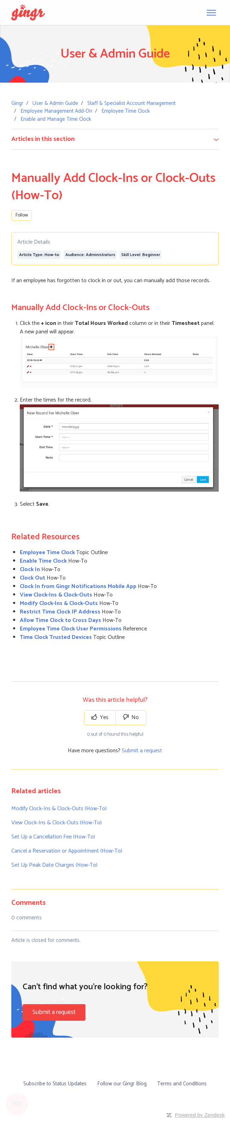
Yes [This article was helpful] (100, 717)
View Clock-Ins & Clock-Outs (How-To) (56, 823)
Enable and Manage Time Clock (55, 119)
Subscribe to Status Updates (55, 1083)
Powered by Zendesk (200, 1115)
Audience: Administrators (90, 254)
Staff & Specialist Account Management (131, 103)
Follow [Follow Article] (22, 215)
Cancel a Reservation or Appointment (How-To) (66, 851)
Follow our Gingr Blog (122, 1083)
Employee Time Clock (125, 111)
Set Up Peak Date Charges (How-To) (54, 865)
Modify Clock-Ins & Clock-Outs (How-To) (59, 808)
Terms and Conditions (182, 1083)
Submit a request (142, 750)
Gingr (17, 103)
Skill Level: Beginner (140, 254)
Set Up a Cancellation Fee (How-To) (53, 837)
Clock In (30, 569)
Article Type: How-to (39, 254)
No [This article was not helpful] (131, 717)
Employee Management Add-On (56, 111)
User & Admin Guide (55, 103)
